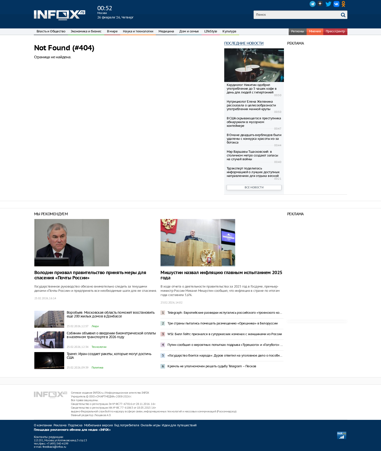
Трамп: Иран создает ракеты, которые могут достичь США (109, 356)
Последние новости (244, 43)
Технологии (99, 347)
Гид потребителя (126, 425)
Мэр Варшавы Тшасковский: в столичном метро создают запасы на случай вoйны (252, 155)
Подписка (75, 425)
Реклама (60, 425)
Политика (97, 367)
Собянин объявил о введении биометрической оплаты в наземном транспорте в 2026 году (111, 335)
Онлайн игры (150, 425)
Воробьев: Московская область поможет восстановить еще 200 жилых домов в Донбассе (111, 314)
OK (344, 4)
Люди (95, 326)
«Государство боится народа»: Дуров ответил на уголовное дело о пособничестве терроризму (225, 355)
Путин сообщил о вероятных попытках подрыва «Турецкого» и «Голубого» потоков (225, 345)
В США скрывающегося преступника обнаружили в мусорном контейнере (254, 122)
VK (336, 4)
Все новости (254, 187)
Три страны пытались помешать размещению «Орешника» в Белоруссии (222, 323)
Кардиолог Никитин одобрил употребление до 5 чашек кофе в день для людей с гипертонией (252, 88)
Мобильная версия (98, 425)
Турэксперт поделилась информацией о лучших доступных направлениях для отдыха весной (253, 172)
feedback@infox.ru (54, 447)
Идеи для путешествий (179, 425)
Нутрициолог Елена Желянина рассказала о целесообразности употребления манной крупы (251, 105)
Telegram (313, 4)
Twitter (328, 4)
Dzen (321, 4)
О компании (43, 425)
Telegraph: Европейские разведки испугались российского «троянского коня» (225, 312)
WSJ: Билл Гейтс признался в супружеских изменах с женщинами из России (224, 334)
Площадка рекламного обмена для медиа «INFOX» (72, 430)
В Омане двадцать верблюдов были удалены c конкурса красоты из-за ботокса (254, 139)
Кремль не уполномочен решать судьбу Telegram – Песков (211, 366)
